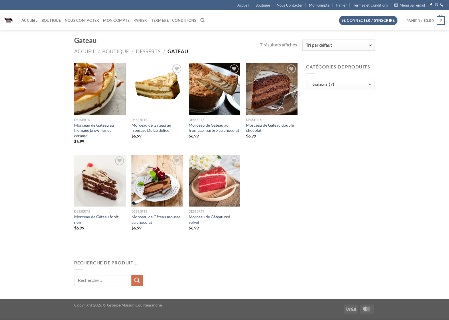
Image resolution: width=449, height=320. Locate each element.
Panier (341, 5)
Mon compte (319, 5)
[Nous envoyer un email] (436, 5)
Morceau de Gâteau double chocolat (270, 128)
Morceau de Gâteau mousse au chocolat (155, 219)
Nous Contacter (290, 5)
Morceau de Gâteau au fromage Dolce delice (151, 128)
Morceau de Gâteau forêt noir (96, 219)
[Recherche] (202, 20)
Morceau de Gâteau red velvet (209, 219)
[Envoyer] (137, 280)
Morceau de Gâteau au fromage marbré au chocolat (214, 128)
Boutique (262, 5)
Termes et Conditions (370, 5)
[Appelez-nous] (442, 5)
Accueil (243, 5)
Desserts (148, 51)
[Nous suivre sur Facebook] (431, 5)
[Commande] (338, 45)
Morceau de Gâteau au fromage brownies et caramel (94, 130)
